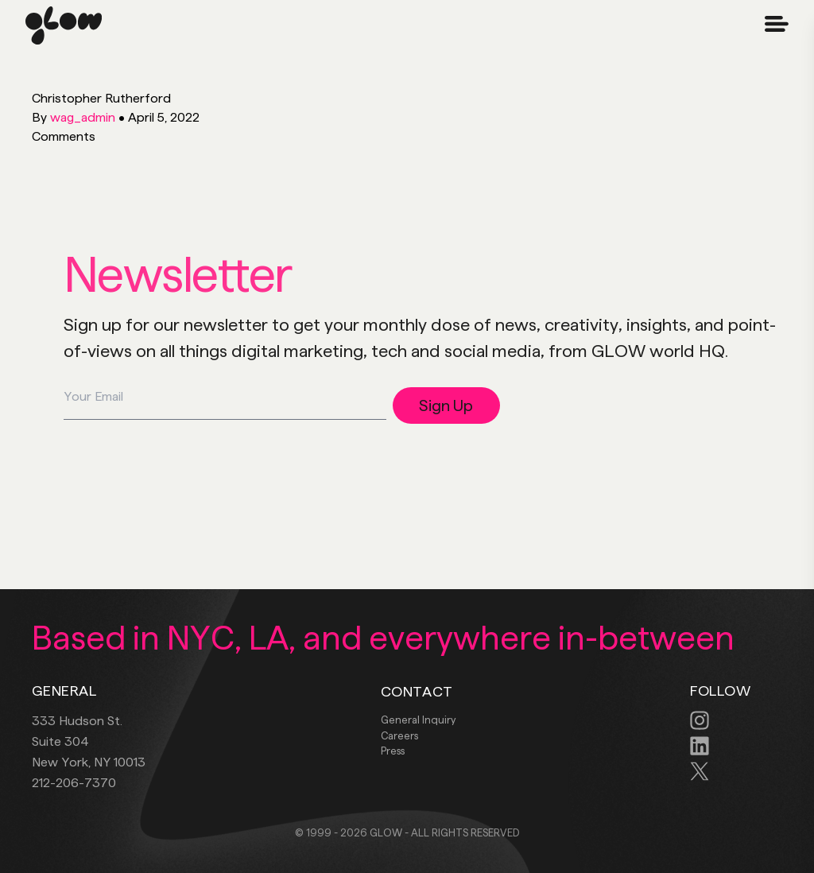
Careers (399, 735)
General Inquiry (418, 719)
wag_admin (82, 117)
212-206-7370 (74, 783)
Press (393, 750)
